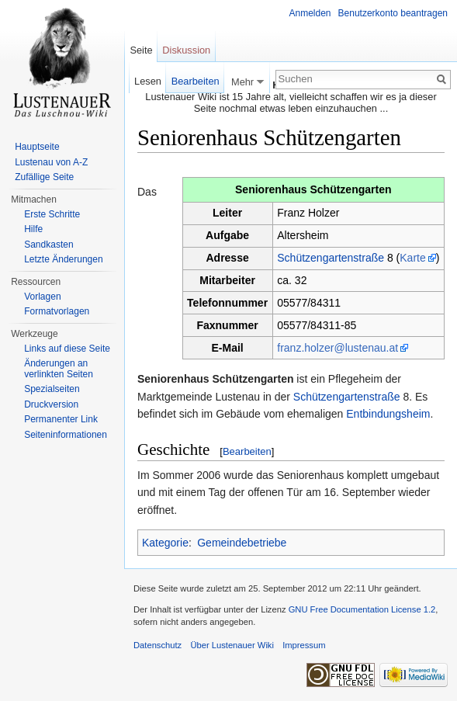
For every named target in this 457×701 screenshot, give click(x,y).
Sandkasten (48, 244)
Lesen (147, 81)
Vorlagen (42, 296)
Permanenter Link (61, 419)
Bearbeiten (247, 451)
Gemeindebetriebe (241, 542)
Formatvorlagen (56, 311)
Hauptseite (37, 146)
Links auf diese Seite (67, 348)
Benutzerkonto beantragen (393, 13)
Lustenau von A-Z (51, 162)
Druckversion (51, 404)
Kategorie (165, 542)
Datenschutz (157, 645)
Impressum (303, 645)
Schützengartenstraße (330, 258)
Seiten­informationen (65, 434)
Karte (412, 258)
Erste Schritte (52, 214)
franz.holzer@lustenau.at (337, 348)
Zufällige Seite (44, 177)
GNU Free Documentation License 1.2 (362, 609)
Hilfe (33, 229)
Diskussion (186, 50)
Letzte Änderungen (63, 259)
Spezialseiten (51, 388)
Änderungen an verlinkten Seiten (58, 369)
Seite (141, 50)
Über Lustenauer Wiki (232, 645)
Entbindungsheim (388, 414)
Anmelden (310, 13)
